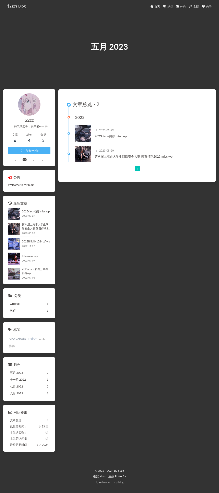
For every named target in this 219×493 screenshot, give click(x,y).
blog (121, 482)
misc (32, 338)
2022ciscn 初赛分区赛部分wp (35, 271)
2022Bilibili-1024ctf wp (36, 241)
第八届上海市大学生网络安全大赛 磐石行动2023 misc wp (133, 156)
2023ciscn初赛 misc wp (111, 136)
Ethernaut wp (30, 256)
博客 (12, 346)
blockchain (17, 339)
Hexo (102, 476)
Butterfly (120, 476)
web (42, 339)
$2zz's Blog (16, 6)
